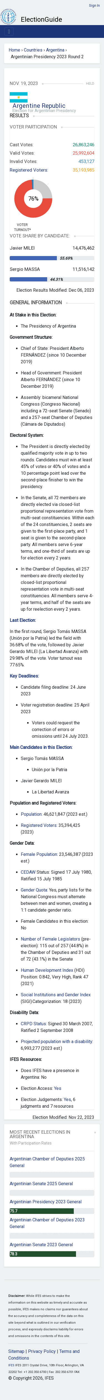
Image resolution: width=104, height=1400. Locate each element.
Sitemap (16, 1351)
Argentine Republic (38, 105)
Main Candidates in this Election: (41, 747)
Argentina (55, 50)
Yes (57, 1088)
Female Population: (39, 854)
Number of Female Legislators (50, 939)
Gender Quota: (34, 890)
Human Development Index (47, 970)
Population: (31, 814)
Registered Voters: (29, 170)
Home (14, 50)
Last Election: (23, 620)
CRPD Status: (34, 1023)
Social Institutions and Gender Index (56, 994)
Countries (33, 50)
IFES (11, 1365)
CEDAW (28, 872)
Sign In (94, 5)
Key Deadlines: (24, 676)
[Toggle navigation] (9, 31)
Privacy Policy (42, 1351)
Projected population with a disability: (57, 1041)
